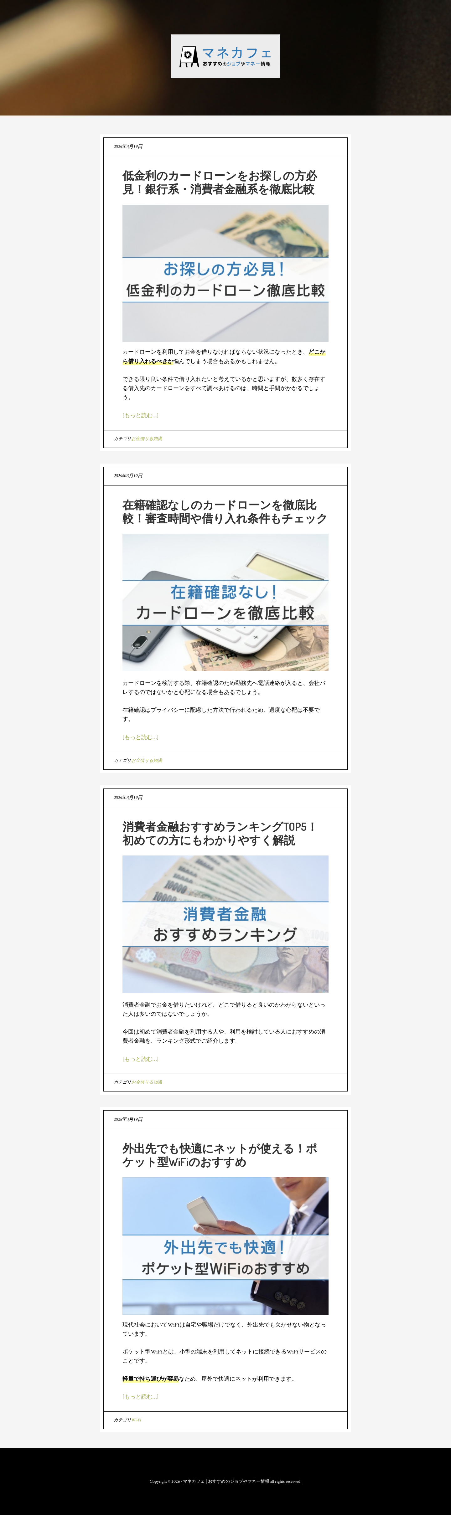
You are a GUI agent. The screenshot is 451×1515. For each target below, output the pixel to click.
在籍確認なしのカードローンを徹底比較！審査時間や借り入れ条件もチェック (225, 511)
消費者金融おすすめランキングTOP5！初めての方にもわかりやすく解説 (220, 833)
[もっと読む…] (140, 415)
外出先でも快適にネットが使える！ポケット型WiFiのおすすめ (219, 1155)
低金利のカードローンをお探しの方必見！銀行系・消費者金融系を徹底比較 (219, 182)
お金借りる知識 (146, 439)
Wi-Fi (136, 1420)
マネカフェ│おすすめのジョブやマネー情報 (225, 56)
